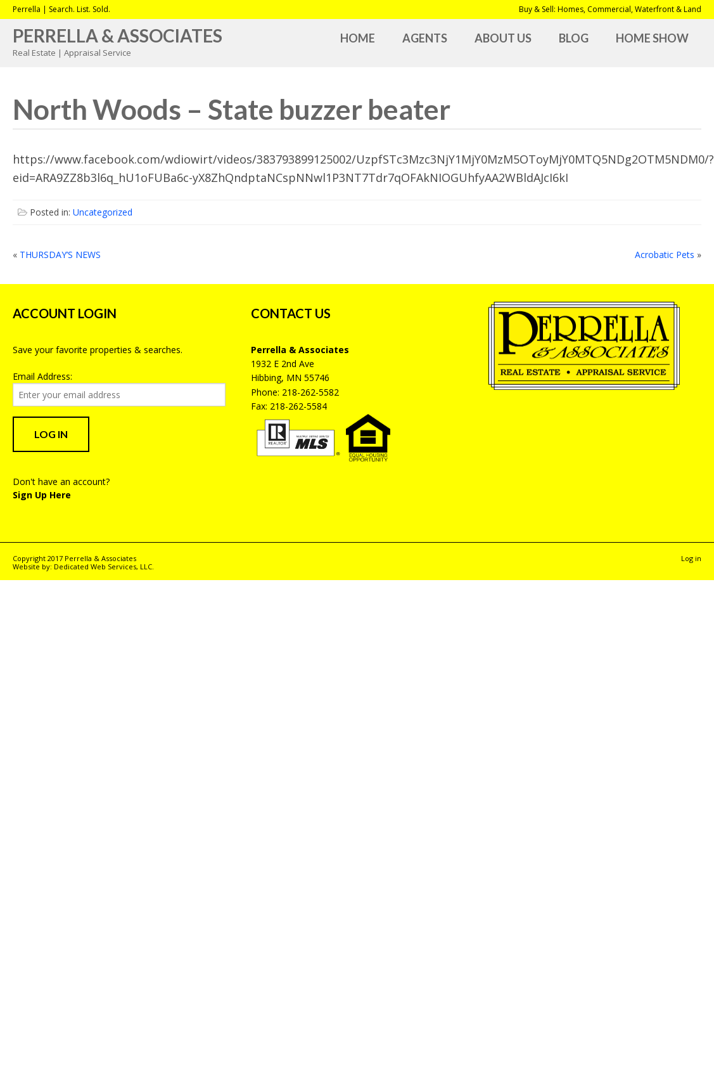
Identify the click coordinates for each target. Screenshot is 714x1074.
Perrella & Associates (117, 35)
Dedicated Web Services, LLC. (104, 566)
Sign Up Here (42, 495)
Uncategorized (102, 212)
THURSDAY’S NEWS (60, 255)
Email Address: (42, 376)
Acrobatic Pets (664, 255)
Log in (691, 558)
